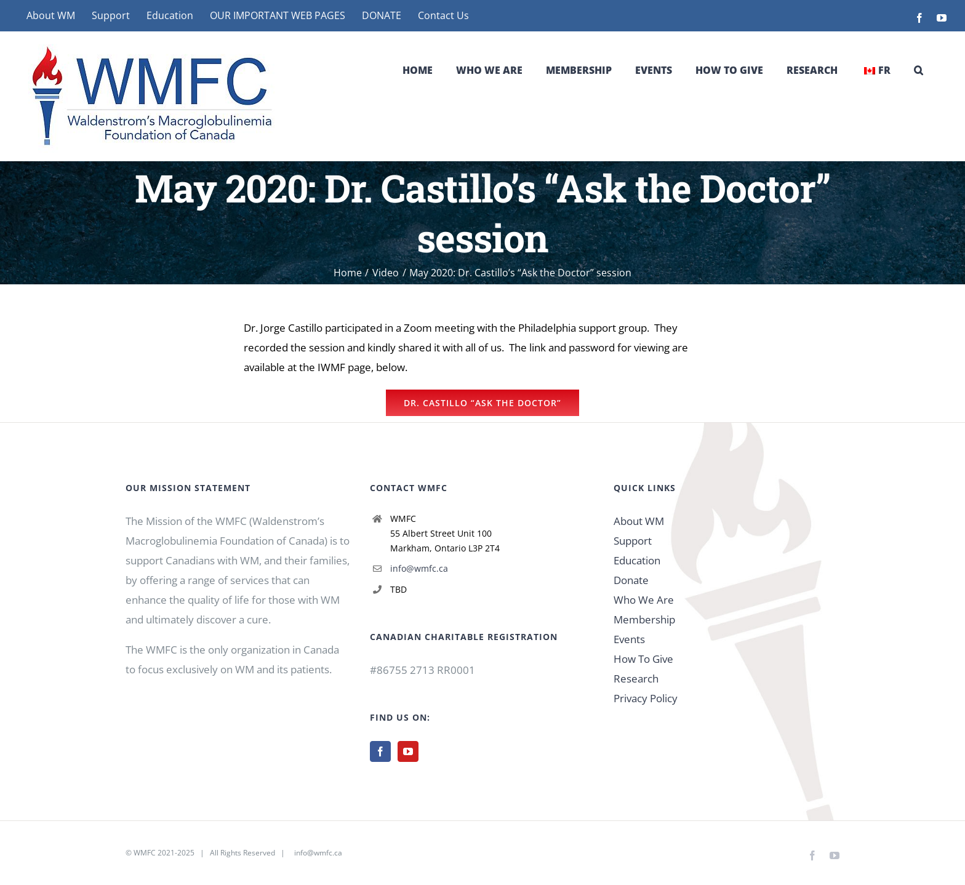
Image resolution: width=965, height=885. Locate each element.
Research (636, 678)
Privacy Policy (646, 698)
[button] (918, 70)
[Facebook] (380, 751)
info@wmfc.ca (419, 568)
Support (633, 541)
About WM (639, 521)
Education (637, 560)
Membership (644, 619)
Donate (631, 580)
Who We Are (644, 600)
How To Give (643, 659)
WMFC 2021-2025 (164, 852)
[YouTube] (408, 751)
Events (629, 639)
